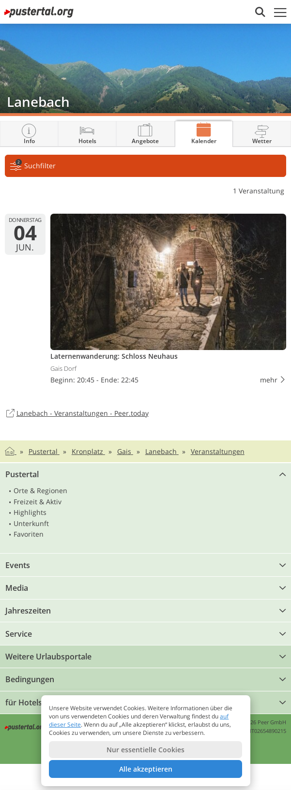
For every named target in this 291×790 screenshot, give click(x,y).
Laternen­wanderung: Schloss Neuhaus (168, 301)
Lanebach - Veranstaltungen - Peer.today (77, 414)
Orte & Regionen (40, 490)
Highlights (30, 512)
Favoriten (29, 534)
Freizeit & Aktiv (37, 501)
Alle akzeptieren (145, 769)
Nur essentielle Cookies (145, 749)
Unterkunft (31, 523)
